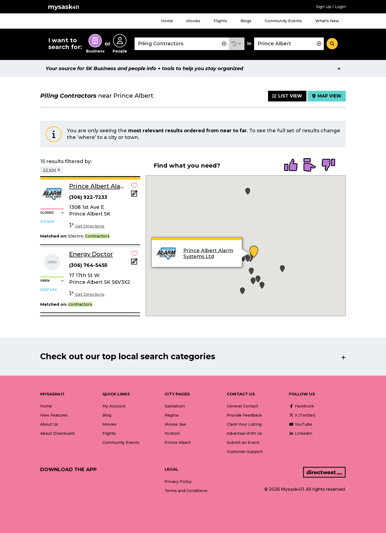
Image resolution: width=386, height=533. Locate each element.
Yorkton (172, 433)
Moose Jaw (175, 424)
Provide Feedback (244, 415)
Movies (193, 20)
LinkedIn (300, 433)
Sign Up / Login (331, 6)
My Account (113, 406)
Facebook (301, 406)
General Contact (242, 406)
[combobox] (182, 43)
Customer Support (245, 451)
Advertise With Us (244, 433)
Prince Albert (178, 442)
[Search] (332, 43)
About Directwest (57, 433)
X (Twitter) (302, 415)
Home (167, 20)
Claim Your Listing (244, 424)
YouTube (300, 424)
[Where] (289, 43)
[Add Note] (134, 195)
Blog (106, 415)
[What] (182, 43)
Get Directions (87, 226)
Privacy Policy (178, 481)
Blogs (245, 20)
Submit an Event (243, 442)
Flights (220, 20)
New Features (54, 415)
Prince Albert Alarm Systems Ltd (208, 253)
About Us (49, 424)
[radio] (290, 165)
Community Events (283, 20)
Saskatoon (175, 406)
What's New (327, 20)
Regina (171, 415)
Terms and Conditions (186, 490)
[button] (236, 43)
